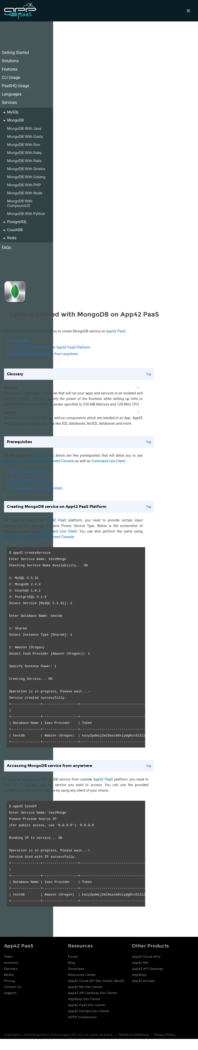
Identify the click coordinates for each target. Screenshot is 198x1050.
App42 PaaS (115, 331)
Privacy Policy (164, 1034)
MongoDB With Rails (24, 161)
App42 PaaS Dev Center (86, 1005)
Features (9, 69)
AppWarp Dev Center (84, 999)
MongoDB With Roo (23, 144)
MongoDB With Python (26, 213)
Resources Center (82, 975)
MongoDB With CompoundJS (19, 203)
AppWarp (139, 975)
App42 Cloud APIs (146, 957)
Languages (11, 94)
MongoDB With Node (24, 193)
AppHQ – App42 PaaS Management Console (39, 461)
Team (8, 957)
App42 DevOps (143, 981)
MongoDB (15, 120)
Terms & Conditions (134, 1034)
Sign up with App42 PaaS (28, 472)
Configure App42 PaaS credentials (35, 488)
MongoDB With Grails (25, 136)
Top (148, 374)
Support (10, 993)
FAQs (6, 247)
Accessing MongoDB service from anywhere (43, 354)
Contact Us (12, 987)
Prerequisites (19, 341)
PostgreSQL (17, 222)
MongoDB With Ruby (24, 152)
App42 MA (140, 963)
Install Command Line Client (31, 480)
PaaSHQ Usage (15, 85)
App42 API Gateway (147, 969)
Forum (73, 957)
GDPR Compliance (82, 1017)
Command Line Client (108, 461)
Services (9, 102)
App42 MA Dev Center (85, 987)
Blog (71, 963)
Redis (11, 238)
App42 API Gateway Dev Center (92, 993)
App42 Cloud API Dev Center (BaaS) (96, 981)
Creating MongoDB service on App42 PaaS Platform (49, 347)
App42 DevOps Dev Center (88, 1011)
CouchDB (15, 230)
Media (9, 975)
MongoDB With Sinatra (26, 169)
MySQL (13, 112)
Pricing (9, 981)
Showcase (76, 969)
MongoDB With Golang (26, 177)
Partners (11, 969)
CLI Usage (11, 77)
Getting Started (15, 52)
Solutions (10, 60)
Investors (11, 963)
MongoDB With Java (24, 128)
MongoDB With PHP (24, 185)
